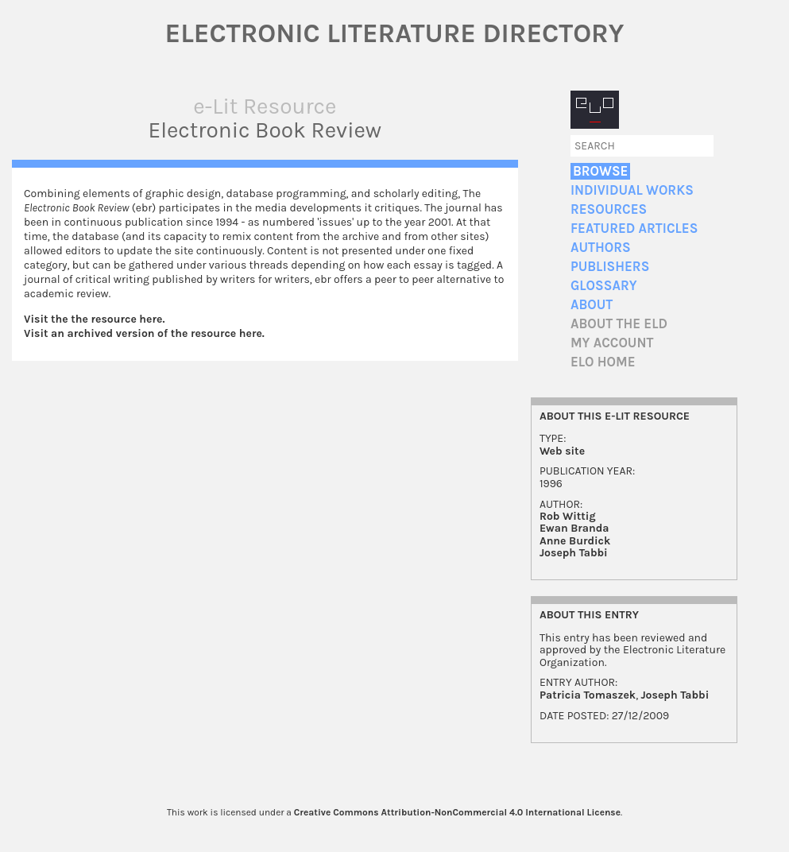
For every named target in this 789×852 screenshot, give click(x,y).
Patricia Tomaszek (588, 695)
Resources (608, 209)
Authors (600, 247)
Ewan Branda (574, 528)
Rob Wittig (568, 516)
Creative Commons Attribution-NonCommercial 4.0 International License (457, 812)
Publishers (609, 266)
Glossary (603, 285)
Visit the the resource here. (94, 319)
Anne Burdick (575, 541)
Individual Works (632, 190)
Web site (562, 451)
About (591, 304)
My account (612, 342)
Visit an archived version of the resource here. (144, 333)
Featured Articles (634, 228)
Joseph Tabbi (574, 553)
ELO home (603, 362)
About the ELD (618, 323)
